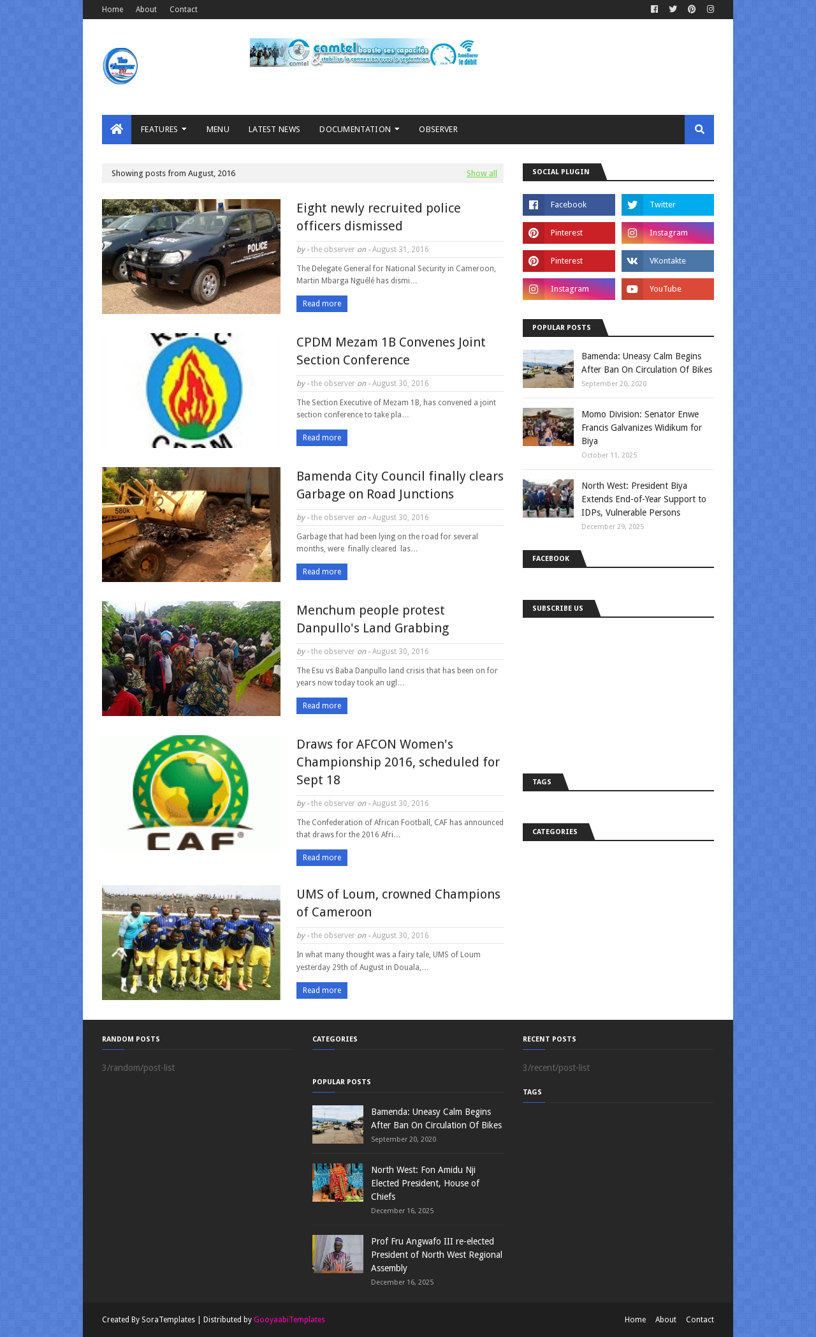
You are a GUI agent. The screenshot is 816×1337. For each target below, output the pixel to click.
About (146, 9)
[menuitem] (116, 129)
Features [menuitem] (159, 129)
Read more (322, 303)
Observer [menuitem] (438, 129)
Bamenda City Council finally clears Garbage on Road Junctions (400, 485)
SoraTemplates (168, 1319)
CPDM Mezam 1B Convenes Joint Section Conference (391, 351)
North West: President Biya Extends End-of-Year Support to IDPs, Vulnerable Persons (643, 499)
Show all (482, 173)
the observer (333, 249)
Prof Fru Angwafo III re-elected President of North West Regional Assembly (436, 1254)
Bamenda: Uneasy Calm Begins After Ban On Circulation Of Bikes (646, 363)
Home (112, 9)
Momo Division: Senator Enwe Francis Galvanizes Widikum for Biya (641, 427)
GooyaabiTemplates (289, 1319)
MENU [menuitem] (218, 129)
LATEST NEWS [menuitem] (274, 129)
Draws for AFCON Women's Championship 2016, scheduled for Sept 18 (398, 762)
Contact (184, 9)
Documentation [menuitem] (355, 129)
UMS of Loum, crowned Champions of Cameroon (398, 903)
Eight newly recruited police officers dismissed (378, 217)
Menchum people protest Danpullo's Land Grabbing (372, 619)
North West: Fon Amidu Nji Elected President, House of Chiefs (425, 1183)
